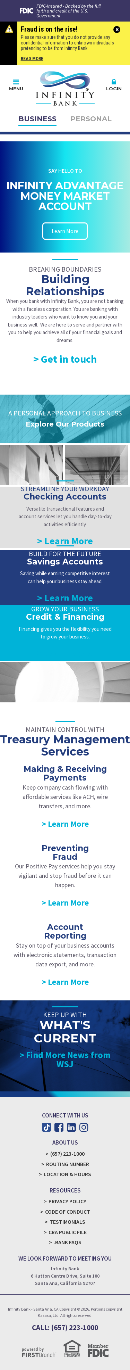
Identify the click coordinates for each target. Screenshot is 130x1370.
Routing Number (67, 1164)
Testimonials (67, 1221)
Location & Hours (67, 1174)
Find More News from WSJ (68, 1059)
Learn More (65, 231)
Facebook (58, 1127)
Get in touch (69, 358)
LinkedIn (71, 1127)
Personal (91, 119)
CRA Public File (68, 1232)
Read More (32, 58)
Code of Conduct (67, 1211)
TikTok (46, 1127)
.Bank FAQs (67, 1242)
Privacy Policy (67, 1201)
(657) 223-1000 (67, 1153)
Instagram (83, 1127)
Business (37, 119)
